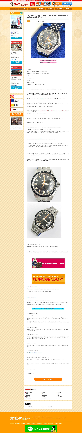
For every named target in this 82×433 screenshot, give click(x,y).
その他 (59, 397)
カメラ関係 (44, 397)
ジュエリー (28, 396)
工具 (43, 393)
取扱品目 (41, 9)
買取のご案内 (23, 9)
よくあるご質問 (59, 9)
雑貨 (27, 393)
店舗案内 (67, 9)
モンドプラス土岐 (29, 406)
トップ (14, 9)
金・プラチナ (44, 395)
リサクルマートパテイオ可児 (47, 406)
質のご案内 (32, 9)
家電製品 (59, 392)
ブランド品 (28, 395)
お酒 (58, 393)
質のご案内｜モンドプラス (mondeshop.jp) (34, 352)
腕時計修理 (50, 9)
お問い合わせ (50, 423)
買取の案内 (18, 423)
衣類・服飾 (60, 396)
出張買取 (43, 392)
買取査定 (56, 423)
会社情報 (70, 0)
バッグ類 (43, 396)
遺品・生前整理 (29, 392)
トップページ (12, 423)
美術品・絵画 (28, 397)
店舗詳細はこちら (14, 35)
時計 (58, 395)
